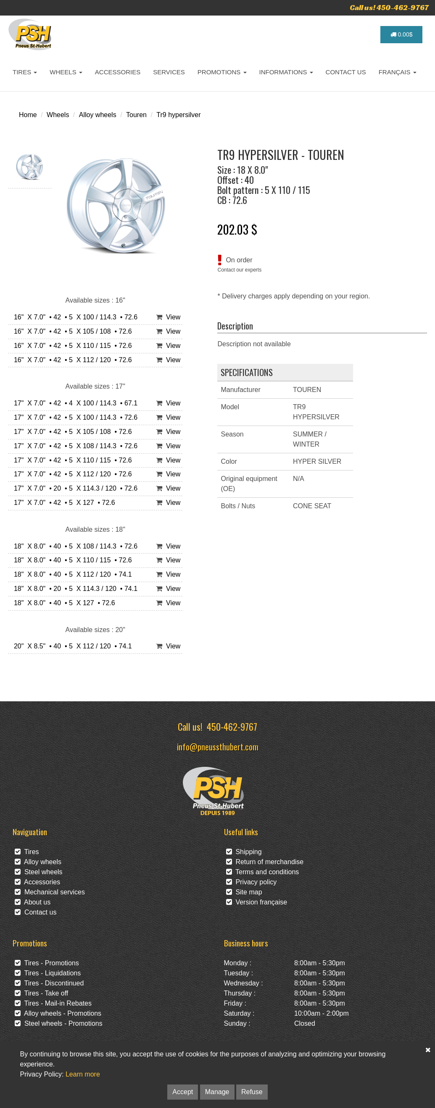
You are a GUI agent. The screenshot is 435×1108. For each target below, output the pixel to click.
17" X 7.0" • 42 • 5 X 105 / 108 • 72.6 (71, 431)
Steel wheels (39, 871)
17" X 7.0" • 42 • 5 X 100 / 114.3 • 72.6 (73, 417)
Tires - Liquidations (48, 973)
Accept (182, 1091)
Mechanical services (50, 892)
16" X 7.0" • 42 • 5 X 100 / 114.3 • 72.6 (73, 317)
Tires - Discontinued (49, 983)
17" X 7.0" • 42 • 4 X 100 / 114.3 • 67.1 (73, 403)
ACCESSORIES (117, 72)
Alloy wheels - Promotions (58, 1013)
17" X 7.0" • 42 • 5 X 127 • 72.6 (62, 502)
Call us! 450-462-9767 (389, 7)
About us (32, 902)
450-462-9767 (232, 726)
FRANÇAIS (398, 72)
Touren (136, 114)
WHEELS (66, 72)
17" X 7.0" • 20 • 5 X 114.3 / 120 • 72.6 (73, 488)
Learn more (83, 1074)
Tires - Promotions (47, 963)
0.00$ (401, 34)
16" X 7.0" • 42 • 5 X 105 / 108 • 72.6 (71, 331)
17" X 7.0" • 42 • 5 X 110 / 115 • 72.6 (71, 460)
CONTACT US (346, 72)
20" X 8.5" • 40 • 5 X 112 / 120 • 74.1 (71, 646)
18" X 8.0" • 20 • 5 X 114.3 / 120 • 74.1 (73, 588)
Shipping (244, 851)
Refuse (252, 1091)
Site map (244, 892)
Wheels (58, 114)
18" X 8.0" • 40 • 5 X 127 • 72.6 (62, 602)
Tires (27, 851)
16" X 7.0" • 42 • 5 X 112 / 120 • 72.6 (71, 359)
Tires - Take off (41, 993)
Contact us (35, 912)
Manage (217, 1091)
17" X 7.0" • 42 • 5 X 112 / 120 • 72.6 (71, 474)
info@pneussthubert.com (217, 746)
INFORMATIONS (286, 72)
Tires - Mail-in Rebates (53, 1003)
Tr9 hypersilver (178, 114)
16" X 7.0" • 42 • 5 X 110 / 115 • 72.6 (71, 345)
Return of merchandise (265, 861)
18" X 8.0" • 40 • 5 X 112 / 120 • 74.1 (71, 574)
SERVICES (169, 72)
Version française (256, 902)
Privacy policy (251, 882)
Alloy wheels (97, 114)
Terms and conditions (262, 871)
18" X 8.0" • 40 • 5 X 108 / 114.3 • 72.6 (73, 546)
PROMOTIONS (222, 72)
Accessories (37, 882)
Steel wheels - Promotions (59, 1023)
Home (28, 114)
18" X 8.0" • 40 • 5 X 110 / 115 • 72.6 (71, 560)
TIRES (25, 72)
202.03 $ (237, 229)
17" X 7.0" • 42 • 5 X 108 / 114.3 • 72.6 (73, 445)
